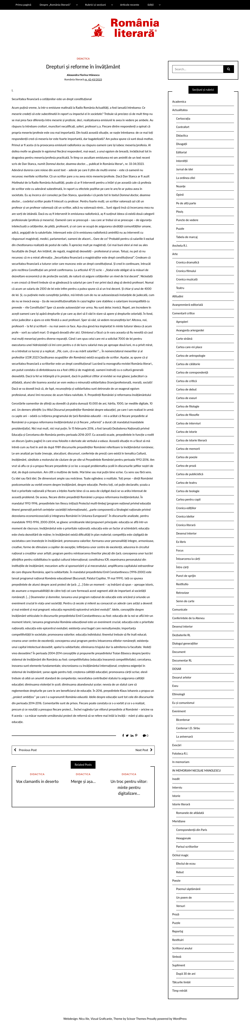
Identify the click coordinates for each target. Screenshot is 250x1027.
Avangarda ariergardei (190, 330)
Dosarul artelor (181, 677)
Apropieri (182, 322)
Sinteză (176, 957)
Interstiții (182, 161)
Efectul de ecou (186, 863)
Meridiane (178, 821)
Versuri (180, 906)
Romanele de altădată (190, 813)
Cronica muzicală (186, 279)
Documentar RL (182, 660)
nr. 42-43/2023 (93, 79)
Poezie (176, 880)
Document (179, 652)
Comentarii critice (183, 313)
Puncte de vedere (187, 220)
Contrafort (182, 127)
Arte (175, 254)
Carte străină (184, 339)
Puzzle (180, 228)
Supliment (178, 965)
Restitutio (182, 584)
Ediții (151, 4)
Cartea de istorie (186, 432)
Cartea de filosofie (187, 415)
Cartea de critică (186, 381)
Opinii (180, 195)
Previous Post (27, 750)
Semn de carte (185, 601)
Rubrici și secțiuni (95, 4)
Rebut (180, 872)
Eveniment (179, 711)
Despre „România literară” (55, 4)
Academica (179, 101)
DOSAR (176, 669)
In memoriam (180, 762)
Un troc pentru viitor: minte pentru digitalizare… (129, 787)
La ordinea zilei (185, 178)
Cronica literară (186, 525)
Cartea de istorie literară (191, 440)
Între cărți (182, 567)
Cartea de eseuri (186, 398)
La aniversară (184, 736)
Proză (175, 914)
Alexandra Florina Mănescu (83, 75)
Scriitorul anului (182, 948)
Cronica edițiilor (186, 508)
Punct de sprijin (186, 576)
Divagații (181, 144)
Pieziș (179, 211)
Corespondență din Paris (191, 830)
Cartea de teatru (186, 483)
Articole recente (129, 4)
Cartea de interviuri (188, 423)
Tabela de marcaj (186, 237)
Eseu (175, 686)
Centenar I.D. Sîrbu (188, 728)
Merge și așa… (83, 781)
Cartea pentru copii (188, 499)
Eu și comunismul (183, 703)
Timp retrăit (179, 990)
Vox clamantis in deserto (37, 781)
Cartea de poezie (186, 457)
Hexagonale (183, 838)
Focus (179, 550)
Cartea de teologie (187, 491)
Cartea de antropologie (190, 355)
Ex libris (181, 542)
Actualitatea (180, 110)
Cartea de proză (186, 466)
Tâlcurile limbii (181, 982)
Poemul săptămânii (188, 889)
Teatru (180, 288)
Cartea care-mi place (189, 347)
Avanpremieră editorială (187, 305)
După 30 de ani (185, 973)
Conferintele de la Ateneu (188, 618)
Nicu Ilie (84, 1019)
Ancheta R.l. (180, 245)
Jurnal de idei (184, 169)
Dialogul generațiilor (185, 643)
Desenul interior (186, 533)
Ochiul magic (180, 855)
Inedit (176, 779)
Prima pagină (23, 4)
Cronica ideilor (185, 516)
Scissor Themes (136, 1019)
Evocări (176, 745)
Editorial (181, 152)
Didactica (83, 58)
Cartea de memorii (188, 449)
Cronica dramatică (187, 262)
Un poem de (184, 897)
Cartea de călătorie (188, 364)
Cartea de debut (186, 389)
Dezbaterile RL (181, 635)
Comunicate (180, 609)
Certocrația (183, 118)
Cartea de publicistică (189, 474)
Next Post (142, 750)
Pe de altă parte (186, 203)
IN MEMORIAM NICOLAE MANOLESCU (196, 770)
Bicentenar (183, 720)
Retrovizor (182, 593)
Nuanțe (181, 186)
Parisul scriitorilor (187, 846)
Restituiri (178, 940)
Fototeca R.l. (180, 753)
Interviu (177, 787)
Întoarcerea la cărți (188, 559)
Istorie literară (181, 804)
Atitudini (177, 296)
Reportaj (177, 931)
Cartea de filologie (187, 406)
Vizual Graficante (101, 1019)
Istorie (176, 796)
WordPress (180, 1019)
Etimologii (178, 694)
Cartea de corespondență (192, 372)
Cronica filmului (186, 271)
